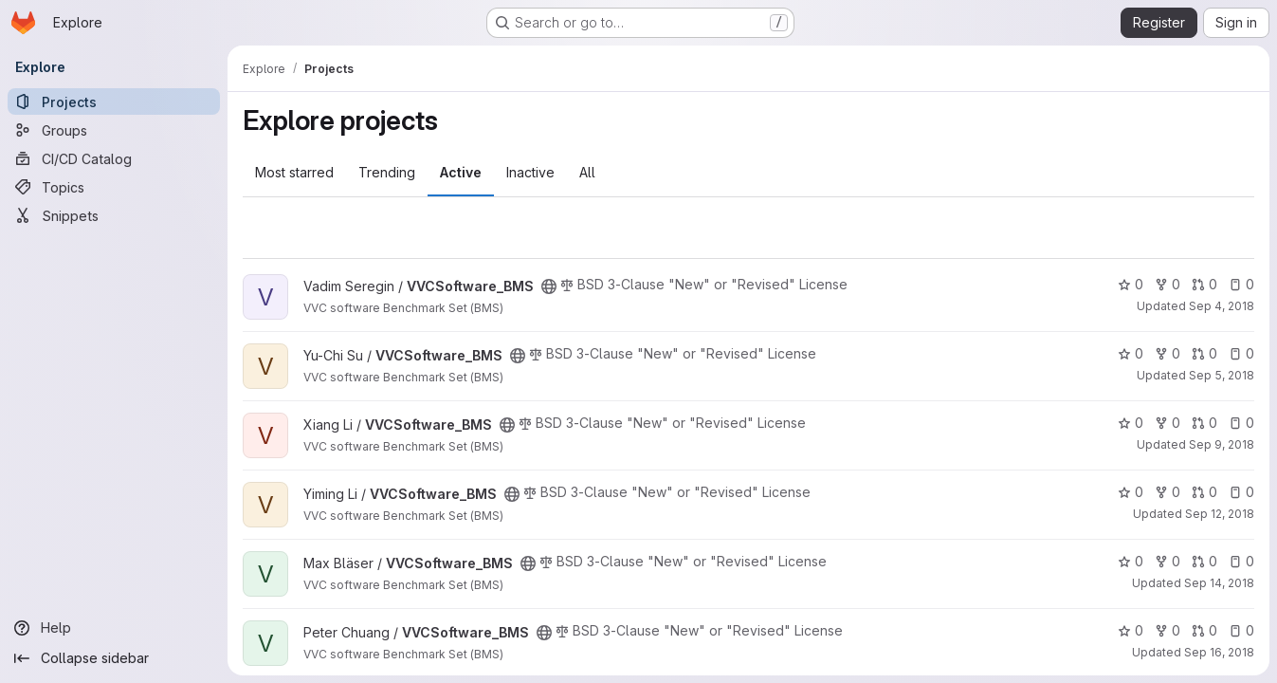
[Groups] (114, 130)
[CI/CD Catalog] (114, 158)
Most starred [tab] (294, 172)
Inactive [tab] (530, 172)
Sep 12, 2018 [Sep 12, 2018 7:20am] (1219, 514)
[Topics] (114, 187)
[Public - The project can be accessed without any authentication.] (548, 286)
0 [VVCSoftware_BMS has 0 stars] (1130, 284)
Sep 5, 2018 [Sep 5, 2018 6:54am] (1221, 375)
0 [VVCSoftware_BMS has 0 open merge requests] (1204, 284)
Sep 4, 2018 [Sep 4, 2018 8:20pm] (1221, 306)
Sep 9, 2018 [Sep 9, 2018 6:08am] (1221, 444)
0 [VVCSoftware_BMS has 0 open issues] (1241, 284)
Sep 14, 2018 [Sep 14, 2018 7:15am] (1219, 583)
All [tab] (587, 172)
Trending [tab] (386, 172)
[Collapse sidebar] (114, 658)
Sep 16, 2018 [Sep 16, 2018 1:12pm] (1219, 652)
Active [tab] (461, 172)
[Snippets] (114, 215)
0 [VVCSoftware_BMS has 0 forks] (1167, 284)
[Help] (114, 628)
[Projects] (114, 101)
